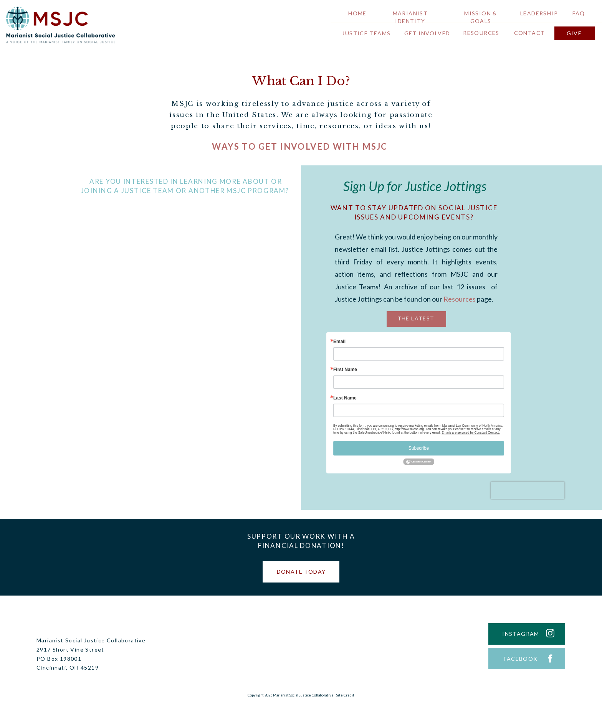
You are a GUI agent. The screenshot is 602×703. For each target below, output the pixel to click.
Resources (459, 299)
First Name (345, 370)
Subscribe (418, 448)
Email (339, 341)
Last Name (345, 398)
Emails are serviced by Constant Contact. (470, 432)
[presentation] (527, 490)
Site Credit (345, 695)
